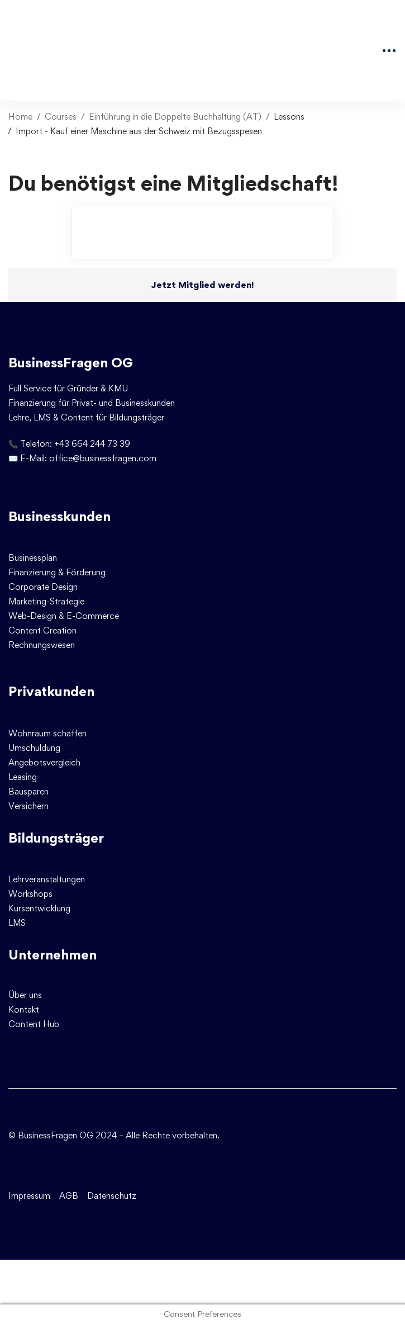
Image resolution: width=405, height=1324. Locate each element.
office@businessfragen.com (102, 458)
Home (20, 116)
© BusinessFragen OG (50, 1135)
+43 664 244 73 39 (92, 443)
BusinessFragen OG (70, 362)
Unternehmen (52, 955)
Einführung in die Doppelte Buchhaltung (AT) (175, 116)
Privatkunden (51, 691)
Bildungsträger (56, 838)
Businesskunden (59, 516)
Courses (61, 116)
